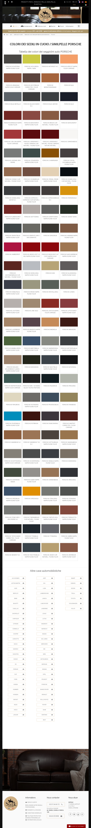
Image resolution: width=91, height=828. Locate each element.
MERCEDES (47, 643)
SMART (76, 578)
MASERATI (47, 623)
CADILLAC (18, 608)
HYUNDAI (18, 694)
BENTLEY (18, 593)
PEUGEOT (47, 679)
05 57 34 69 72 (56, 804)
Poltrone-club (40, 26)
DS (19, 664)
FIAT (19, 674)
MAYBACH (47, 628)
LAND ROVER (47, 603)
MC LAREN (47, 638)
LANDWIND (47, 608)
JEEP (48, 578)
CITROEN (18, 623)
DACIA (19, 643)
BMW (19, 598)
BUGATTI (18, 603)
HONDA (19, 684)
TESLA (76, 593)
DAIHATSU (18, 654)
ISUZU (19, 704)
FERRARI (18, 669)
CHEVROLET (18, 613)
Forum (61, 26)
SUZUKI (76, 588)
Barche (52, 26)
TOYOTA (76, 598)
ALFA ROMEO (18, 578)
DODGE (19, 659)
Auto (15, 26)
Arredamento (26, 26)
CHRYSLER (18, 618)
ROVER (47, 704)
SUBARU (76, 583)
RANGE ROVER (46, 689)
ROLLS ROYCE (46, 699)
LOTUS (47, 618)
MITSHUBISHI (47, 659)
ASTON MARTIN (17, 583)
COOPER (18, 633)
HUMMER (18, 689)
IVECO (19, 709)
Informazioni (69, 26)
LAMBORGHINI (46, 593)
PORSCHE (47, 684)
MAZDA (47, 633)
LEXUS (47, 613)
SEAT (48, 719)
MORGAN (47, 664)
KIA (48, 583)
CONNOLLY (18, 628)
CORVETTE (18, 638)
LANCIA (47, 598)
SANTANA (47, 714)
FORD (19, 679)
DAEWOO (18, 649)
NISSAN (47, 669)
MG (48, 649)
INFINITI (18, 699)
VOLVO (76, 608)
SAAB (48, 709)
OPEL (48, 674)
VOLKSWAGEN (75, 603)
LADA (48, 588)
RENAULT (47, 694)
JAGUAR (18, 714)
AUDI (19, 588)
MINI (48, 654)
